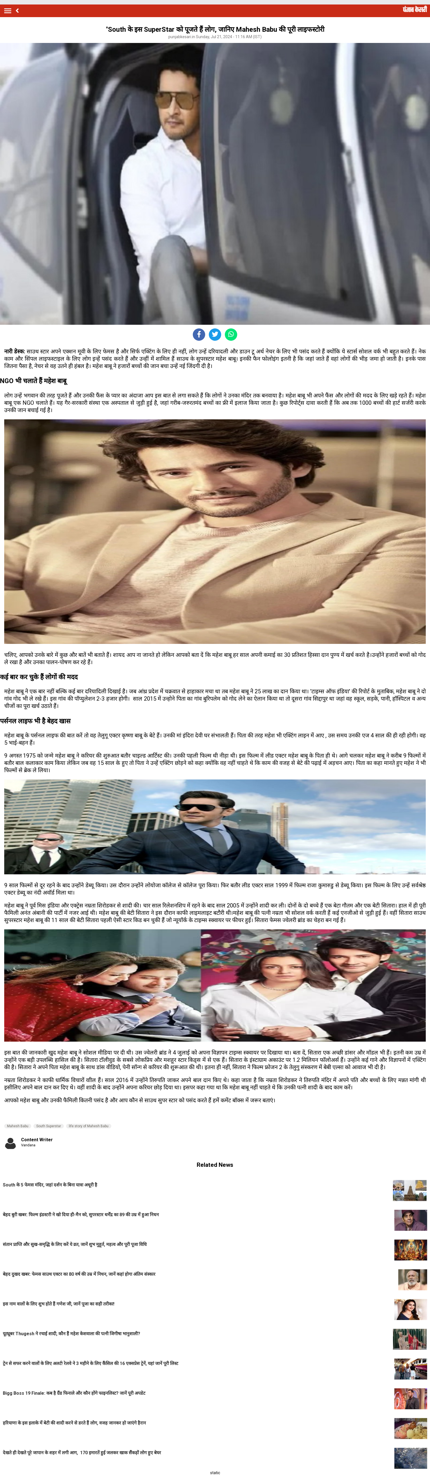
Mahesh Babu (17, 1126)
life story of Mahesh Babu (88, 1126)
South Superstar (48, 1126)
